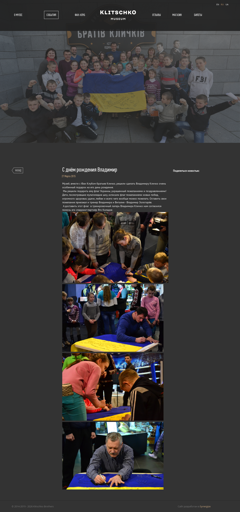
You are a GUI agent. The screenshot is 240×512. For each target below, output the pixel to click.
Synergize (205, 506)
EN (217, 4)
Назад (18, 170)
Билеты (198, 15)
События (51, 15)
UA (227, 4)
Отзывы (156, 15)
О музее (18, 15)
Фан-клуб (80, 15)
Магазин (177, 15)
